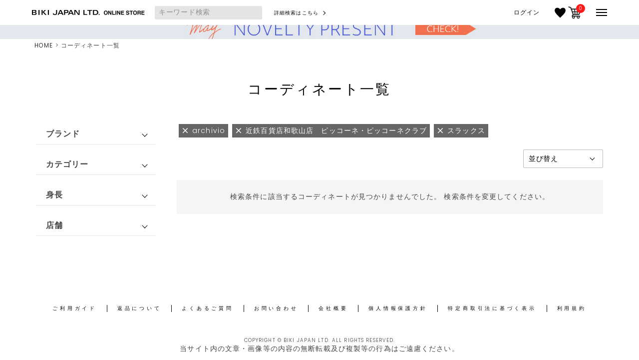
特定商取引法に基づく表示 (492, 308)
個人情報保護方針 (397, 308)
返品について (139, 308)
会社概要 (333, 308)
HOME (43, 45)
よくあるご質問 (207, 308)
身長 (54, 194)
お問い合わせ (276, 308)
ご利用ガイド (74, 308)
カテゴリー (67, 164)
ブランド (63, 134)
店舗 (54, 225)
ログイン (527, 12)
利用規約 (572, 308)
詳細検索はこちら (296, 12)
